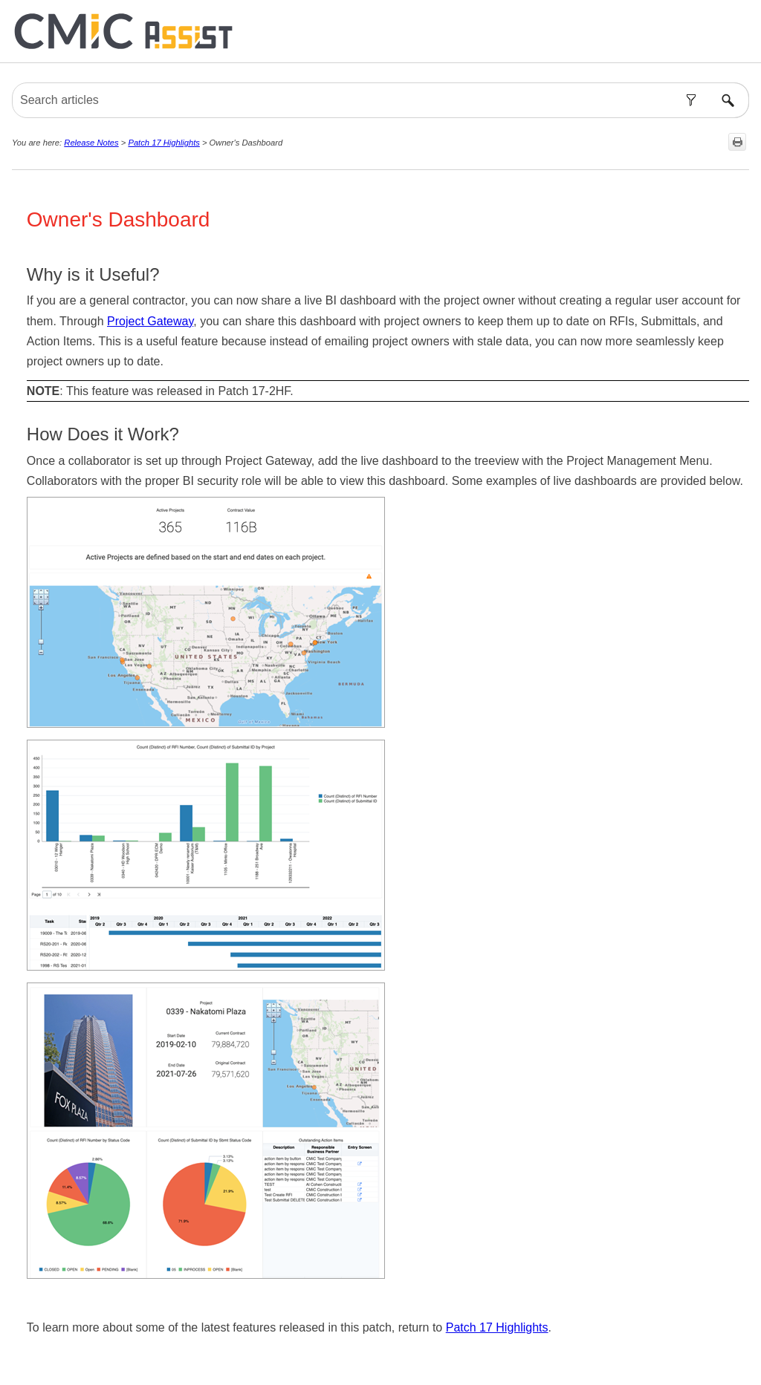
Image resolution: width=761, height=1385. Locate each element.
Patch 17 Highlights (163, 142)
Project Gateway (150, 321)
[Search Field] (380, 100)
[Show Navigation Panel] (741, 31)
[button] (690, 100)
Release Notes (91, 142)
